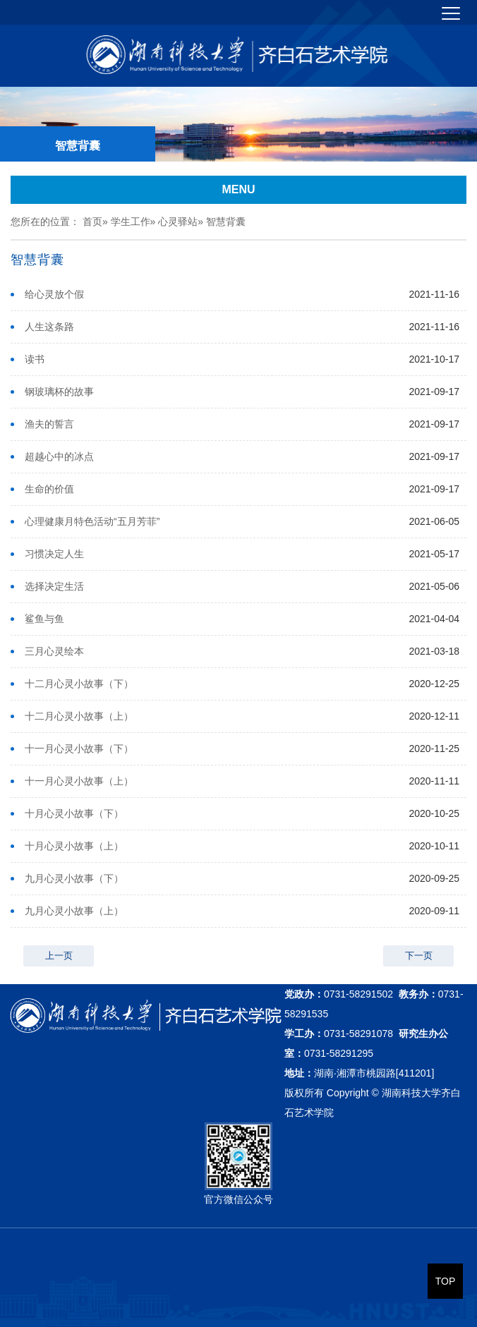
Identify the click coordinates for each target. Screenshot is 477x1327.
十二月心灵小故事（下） (79, 683)
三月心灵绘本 (54, 651)
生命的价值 (49, 489)
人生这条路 (49, 326)
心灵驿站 (178, 221)
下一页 (419, 955)
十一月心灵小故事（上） (79, 781)
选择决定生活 (54, 586)
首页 (92, 221)
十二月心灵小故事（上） (79, 716)
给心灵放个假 (54, 294)
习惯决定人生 (54, 553)
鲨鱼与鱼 (44, 618)
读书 (34, 359)
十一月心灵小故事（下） (79, 748)
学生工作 (130, 221)
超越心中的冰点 (59, 456)
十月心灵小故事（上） (74, 846)
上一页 (59, 955)
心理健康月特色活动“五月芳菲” (92, 521)
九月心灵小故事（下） (74, 878)
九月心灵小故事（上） (74, 910)
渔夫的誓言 (49, 424)
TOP (445, 1281)
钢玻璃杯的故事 (59, 391)
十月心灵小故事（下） (74, 813)
